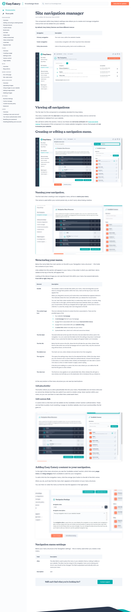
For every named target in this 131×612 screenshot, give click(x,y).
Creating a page (7, 53)
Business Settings (8, 98)
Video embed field (8, 40)
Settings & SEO (7, 55)
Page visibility (7, 60)
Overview (5, 20)
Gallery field (6, 35)
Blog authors (6, 69)
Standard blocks (7, 25)
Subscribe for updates (120, 4)
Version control (7, 58)
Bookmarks (6, 30)
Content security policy (9, 103)
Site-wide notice (7, 77)
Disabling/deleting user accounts (12, 122)
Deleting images (7, 93)
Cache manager (7, 101)
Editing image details (9, 90)
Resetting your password (10, 119)
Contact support (105, 582)
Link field (5, 32)
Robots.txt (6, 106)
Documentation (8, 10)
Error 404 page (7, 75)
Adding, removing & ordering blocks (13, 23)
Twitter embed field (8, 37)
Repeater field (7, 45)
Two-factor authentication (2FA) (12, 117)
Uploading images (8, 85)
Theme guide (7, 14)
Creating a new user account (11, 114)
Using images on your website (11, 88)
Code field (6, 42)
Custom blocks (7, 27)
